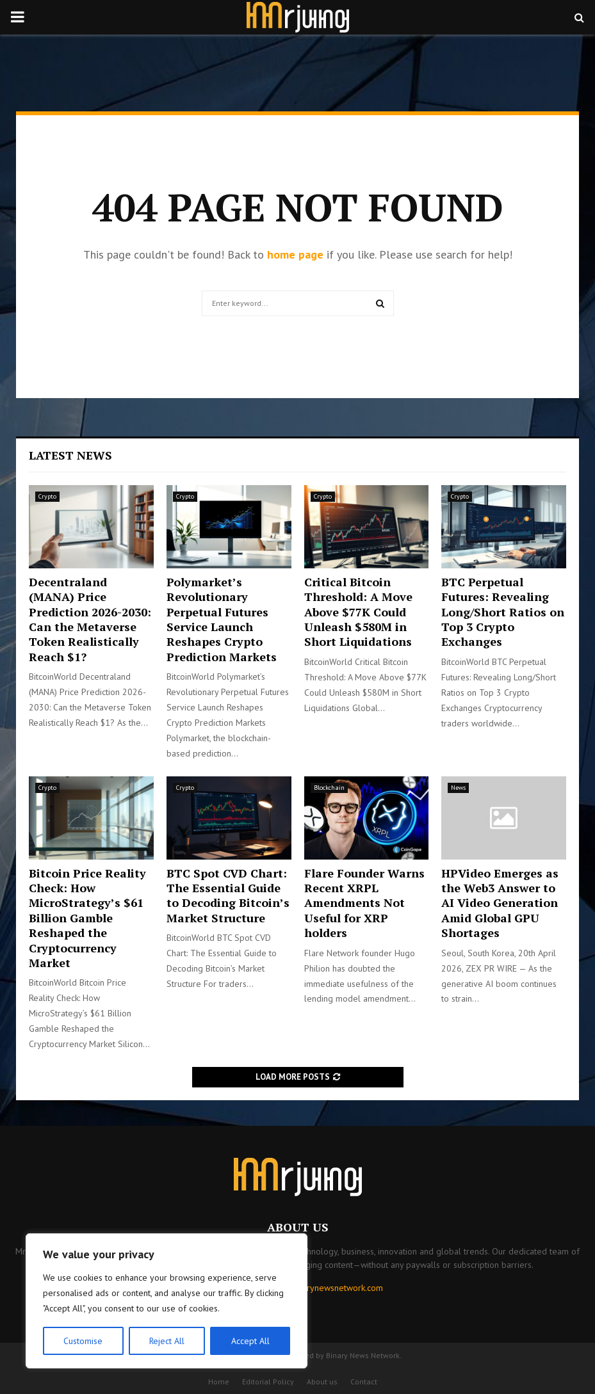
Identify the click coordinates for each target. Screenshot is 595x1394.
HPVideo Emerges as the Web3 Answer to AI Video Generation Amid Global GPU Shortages (499, 903)
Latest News (70, 455)
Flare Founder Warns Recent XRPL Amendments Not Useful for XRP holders (364, 903)
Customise (82, 1341)
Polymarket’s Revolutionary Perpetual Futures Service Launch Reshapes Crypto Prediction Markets (222, 619)
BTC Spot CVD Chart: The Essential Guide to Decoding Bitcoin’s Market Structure (228, 895)
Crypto (47, 496)
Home (218, 1381)
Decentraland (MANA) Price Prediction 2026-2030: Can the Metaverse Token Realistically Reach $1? (90, 619)
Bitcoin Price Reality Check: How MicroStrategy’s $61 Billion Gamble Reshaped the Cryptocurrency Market (87, 917)
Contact (363, 1381)
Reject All (166, 1341)
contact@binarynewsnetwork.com (319, 1288)
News (458, 787)
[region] (166, 1301)
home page (295, 254)
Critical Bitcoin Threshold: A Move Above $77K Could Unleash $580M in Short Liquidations (358, 612)
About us (322, 1381)
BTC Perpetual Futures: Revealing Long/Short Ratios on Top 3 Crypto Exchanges (502, 612)
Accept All (250, 1341)
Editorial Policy (268, 1381)
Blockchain (329, 787)
